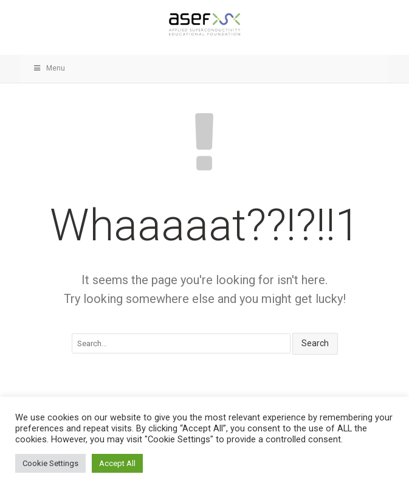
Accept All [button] (117, 463)
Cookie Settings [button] (50, 463)
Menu (49, 68)
